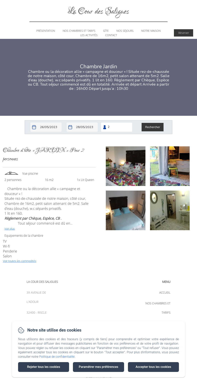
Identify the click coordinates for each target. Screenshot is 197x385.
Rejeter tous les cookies (43, 367)
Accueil (164, 292)
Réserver (183, 33)
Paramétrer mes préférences (98, 367)
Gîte (106, 30)
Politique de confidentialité (57, 356)
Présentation (45, 30)
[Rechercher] (153, 127)
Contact (111, 35)
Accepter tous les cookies (153, 367)
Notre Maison (151, 30)
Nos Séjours (125, 30)
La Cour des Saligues (98, 11)
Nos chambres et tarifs (79, 30)
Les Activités (89, 35)
